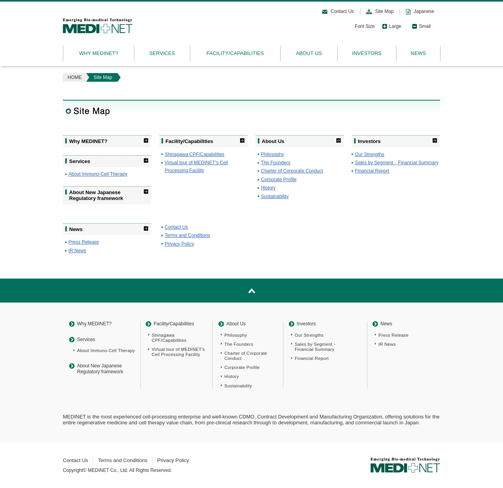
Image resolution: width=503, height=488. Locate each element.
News (76, 229)
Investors (369, 141)
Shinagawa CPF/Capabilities (194, 154)
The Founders (275, 162)
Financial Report (372, 171)
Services (79, 161)
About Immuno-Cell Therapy (97, 174)
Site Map (384, 11)
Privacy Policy (179, 244)
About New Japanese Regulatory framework (96, 195)
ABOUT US (309, 53)
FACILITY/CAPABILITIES (235, 53)
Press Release (83, 242)
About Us (273, 141)
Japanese (424, 11)
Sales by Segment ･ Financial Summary (397, 162)
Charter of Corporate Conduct (292, 171)
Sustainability (275, 196)
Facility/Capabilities (189, 141)
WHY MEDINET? (98, 53)
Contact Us (342, 11)
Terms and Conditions (187, 235)
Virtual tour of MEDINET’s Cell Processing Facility (178, 352)
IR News (77, 250)
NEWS (418, 53)
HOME (75, 77)
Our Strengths (369, 154)
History (268, 188)
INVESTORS (367, 53)
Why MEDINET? (88, 141)
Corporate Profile (279, 179)
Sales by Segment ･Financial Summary (315, 347)
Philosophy (272, 154)
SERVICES (162, 53)
